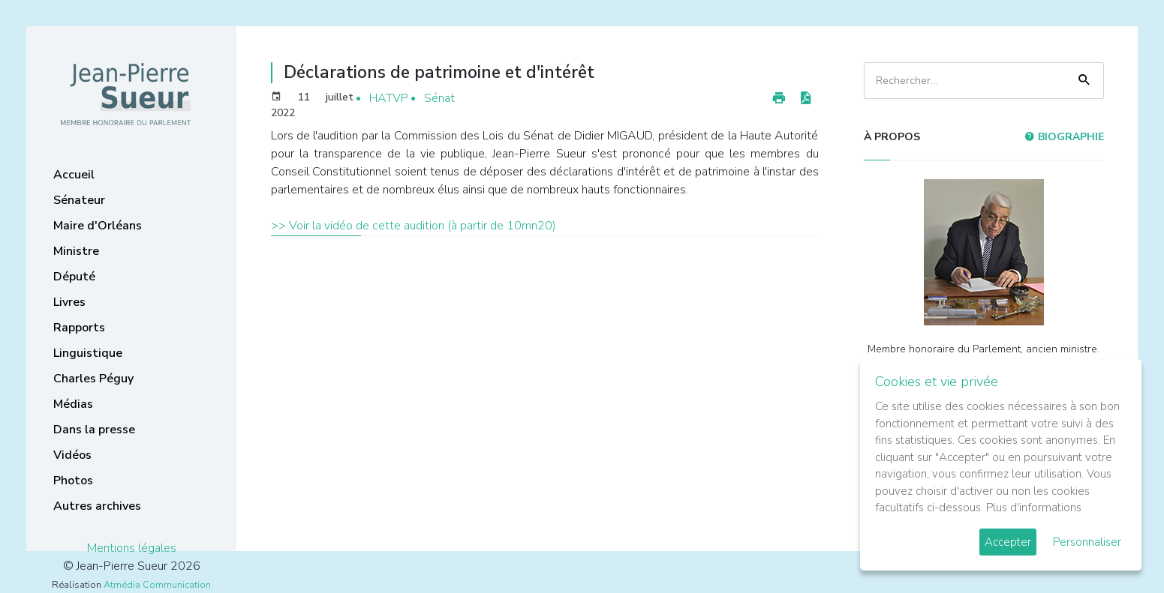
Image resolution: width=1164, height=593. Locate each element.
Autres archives (97, 506)
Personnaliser (1087, 542)
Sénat (439, 98)
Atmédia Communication (157, 585)
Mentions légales (131, 548)
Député (74, 276)
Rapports (79, 327)
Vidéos (72, 455)
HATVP (388, 98)
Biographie (1064, 137)
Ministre (76, 251)
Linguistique (87, 353)
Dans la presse (94, 429)
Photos (73, 480)
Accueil (74, 174)
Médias (73, 404)
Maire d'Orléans (97, 225)
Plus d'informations (1033, 507)
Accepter (1008, 542)
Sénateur (79, 200)
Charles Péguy (93, 378)
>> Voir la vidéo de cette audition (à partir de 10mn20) (413, 225)
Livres (69, 302)
